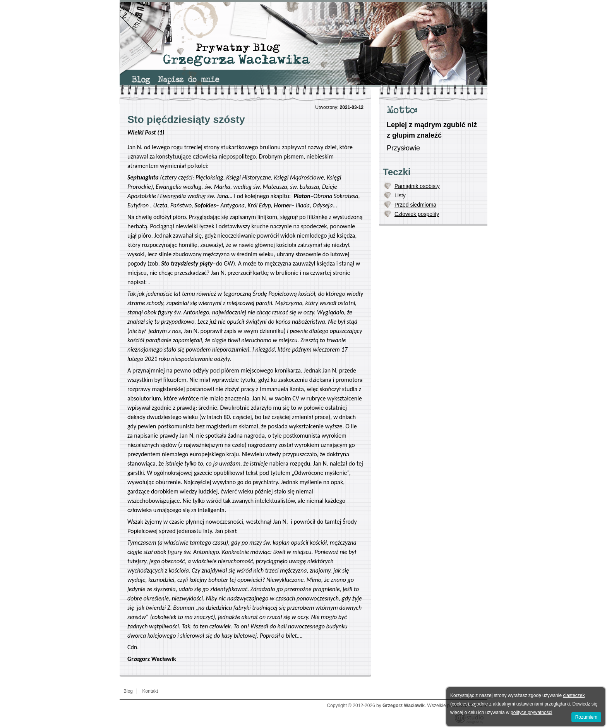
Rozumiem (586, 717)
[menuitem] (140, 80)
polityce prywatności (531, 712)
